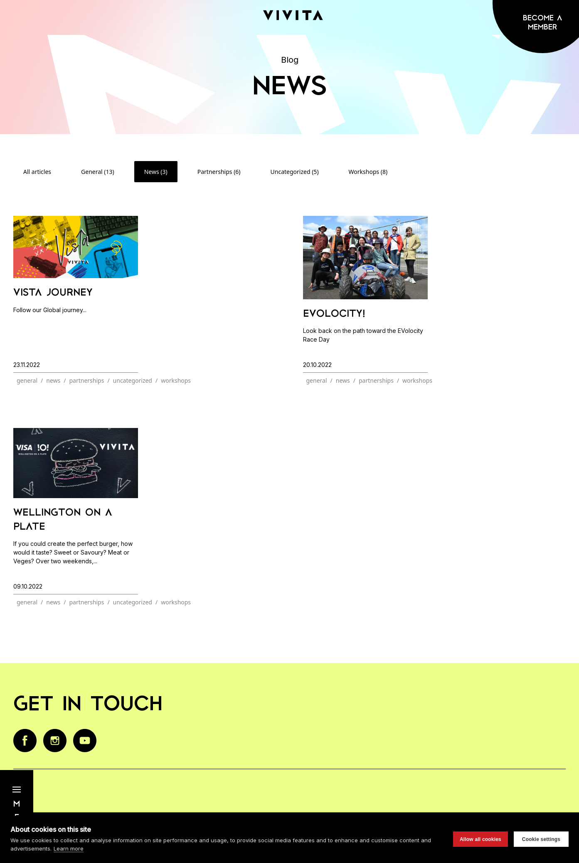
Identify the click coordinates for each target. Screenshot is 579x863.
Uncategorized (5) (295, 172)
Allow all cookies (480, 839)
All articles (37, 172)
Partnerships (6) (219, 172)
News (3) (156, 172)
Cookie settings (541, 839)
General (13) (97, 172)
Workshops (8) (368, 172)
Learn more (69, 848)
